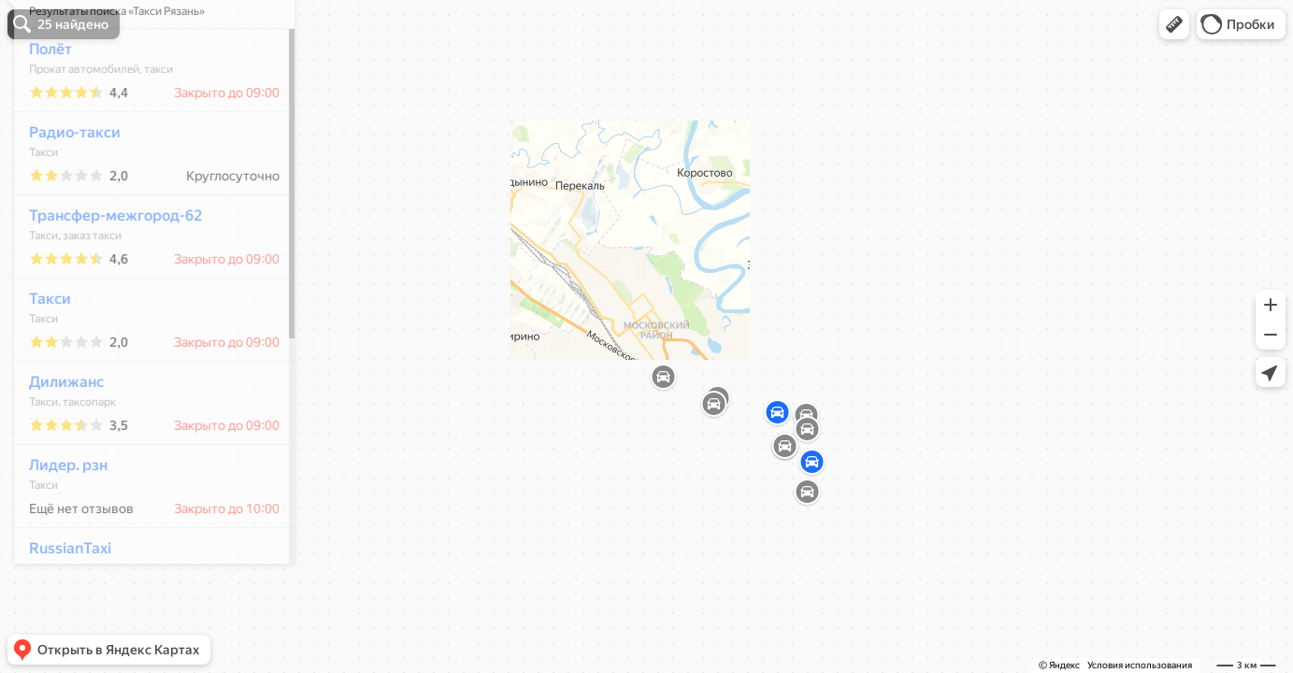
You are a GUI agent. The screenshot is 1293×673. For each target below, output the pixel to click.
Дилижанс (56, 437)
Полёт (40, 104)
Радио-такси (64, 187)
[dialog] (144, 334)
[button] (1174, 24)
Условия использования (1139, 665)
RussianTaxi (60, 603)
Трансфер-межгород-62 (105, 270)
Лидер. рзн (58, 520)
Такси (40, 354)
